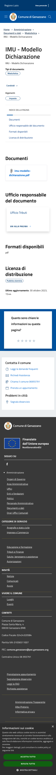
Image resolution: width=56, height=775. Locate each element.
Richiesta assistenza (17, 688)
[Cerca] (50, 17)
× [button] (53, 727)
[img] (45, 109)
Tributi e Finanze (15, 552)
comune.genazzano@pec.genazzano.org (28, 649)
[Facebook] (7, 464)
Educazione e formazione (19, 547)
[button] (28, 770)
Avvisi (10, 586)
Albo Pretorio (22, 707)
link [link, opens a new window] (12, 750)
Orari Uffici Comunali (17, 513)
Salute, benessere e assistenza (22, 556)
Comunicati (12, 581)
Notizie (10, 576)
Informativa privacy (25, 711)
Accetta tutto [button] (27, 756)
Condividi (12, 86)
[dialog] (28, 749)
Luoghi (10, 599)
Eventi (10, 604)
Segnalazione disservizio (19, 679)
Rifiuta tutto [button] (28, 764)
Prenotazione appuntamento (21, 674)
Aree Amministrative (17, 484)
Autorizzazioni (14, 561)
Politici (10, 498)
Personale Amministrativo (20, 503)
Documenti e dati (12, 33)
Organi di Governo (16, 479)
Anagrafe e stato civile (18, 527)
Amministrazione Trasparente (30, 702)
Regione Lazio (11, 5)
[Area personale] (41, 5)
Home (7, 29)
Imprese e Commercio (18, 532)
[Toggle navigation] (6, 16)
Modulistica (31, 33)
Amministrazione (22, 29)
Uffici (9, 489)
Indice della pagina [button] (19, 109)
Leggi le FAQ (13, 684)
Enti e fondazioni (15, 493)
